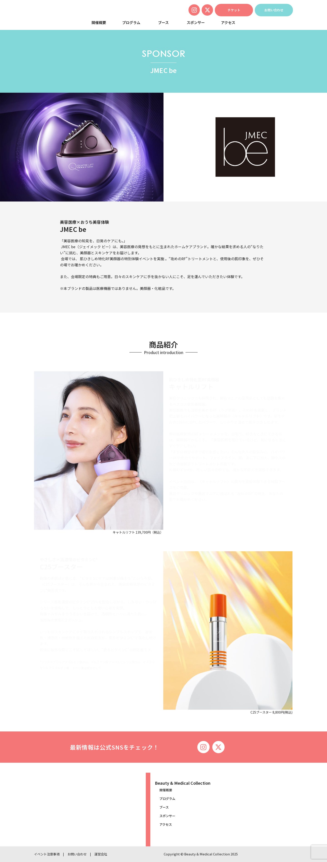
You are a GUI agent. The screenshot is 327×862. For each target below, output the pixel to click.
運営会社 (104, 854)
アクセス (228, 22)
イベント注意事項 (47, 854)
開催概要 (99, 22)
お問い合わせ (79, 854)
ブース (163, 22)
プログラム (131, 22)
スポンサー (196, 22)
